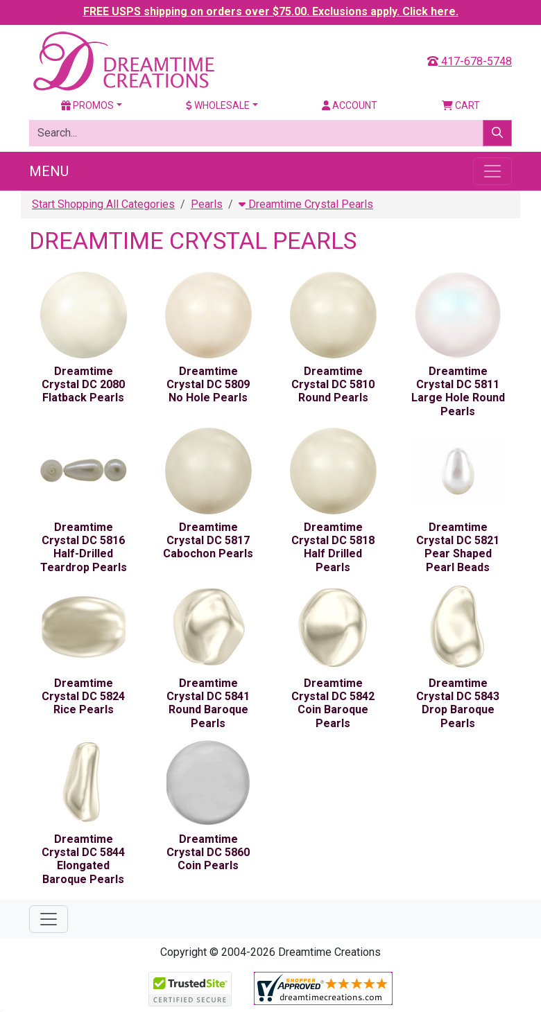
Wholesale (218, 105)
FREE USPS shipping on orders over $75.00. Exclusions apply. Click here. (270, 11)
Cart (461, 105)
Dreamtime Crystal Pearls (306, 204)
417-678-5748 (469, 61)
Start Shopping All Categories (103, 204)
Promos (87, 105)
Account (349, 105)
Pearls (207, 204)
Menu (49, 171)
